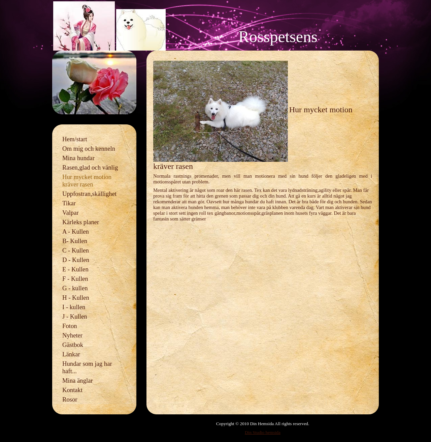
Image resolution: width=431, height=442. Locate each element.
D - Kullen (75, 259)
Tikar (69, 203)
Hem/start (74, 139)
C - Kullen (75, 250)
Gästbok (72, 344)
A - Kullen (75, 231)
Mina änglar (77, 380)
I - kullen (73, 307)
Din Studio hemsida (262, 432)
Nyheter (72, 335)
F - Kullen (75, 278)
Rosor (69, 399)
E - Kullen (75, 269)
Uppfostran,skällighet (89, 193)
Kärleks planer (80, 222)
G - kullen (75, 288)
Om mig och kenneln (88, 148)
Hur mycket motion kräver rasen (86, 180)
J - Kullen (74, 316)
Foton (69, 325)
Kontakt (72, 389)
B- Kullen (74, 240)
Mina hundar (78, 157)
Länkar (71, 354)
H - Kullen (75, 297)
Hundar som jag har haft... (87, 367)
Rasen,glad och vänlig (90, 167)
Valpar (70, 212)
